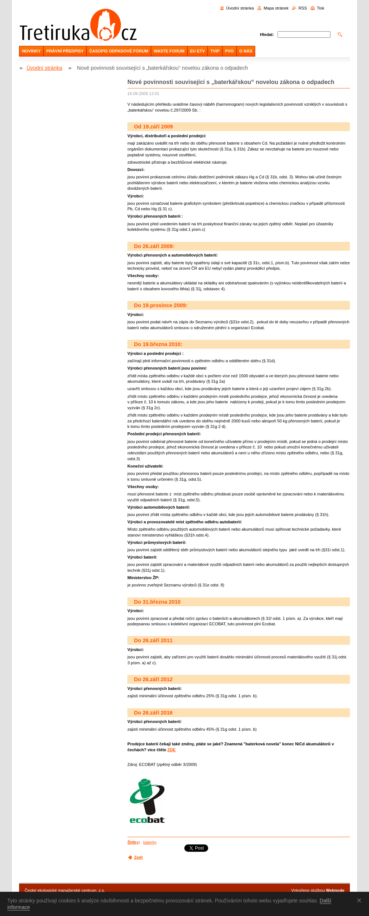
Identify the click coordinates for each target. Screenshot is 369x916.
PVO (229, 51)
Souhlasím (360, 900)
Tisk (320, 8)
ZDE (171, 750)
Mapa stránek (276, 8)
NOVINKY (31, 51)
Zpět (138, 857)
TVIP (215, 51)
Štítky (132, 842)
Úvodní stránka (240, 8)
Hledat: (267, 34)
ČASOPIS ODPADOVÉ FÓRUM (118, 51)
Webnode (335, 890)
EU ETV (197, 51)
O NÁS (245, 51)
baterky (150, 842)
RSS (303, 8)
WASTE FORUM (169, 51)
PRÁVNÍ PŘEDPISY (65, 51)
